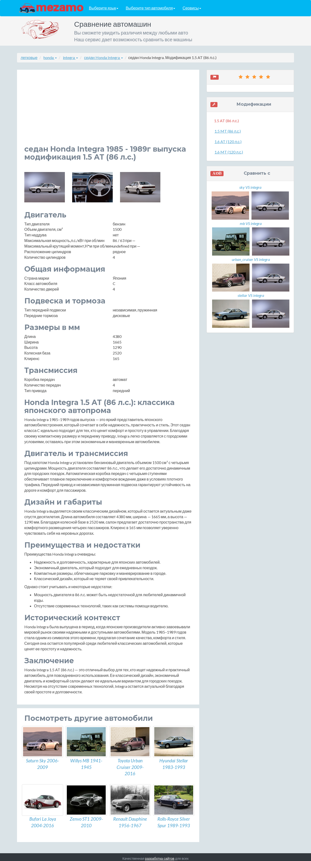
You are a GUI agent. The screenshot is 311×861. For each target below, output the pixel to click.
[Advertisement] (108, 111)
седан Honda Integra (103, 57)
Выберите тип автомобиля (150, 8)
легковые (29, 57)
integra (70, 57)
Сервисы (191, 8)
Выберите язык (103, 8)
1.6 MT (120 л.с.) (229, 152)
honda (50, 57)
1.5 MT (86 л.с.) (228, 131)
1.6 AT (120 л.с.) (228, 141)
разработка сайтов (159, 855)
